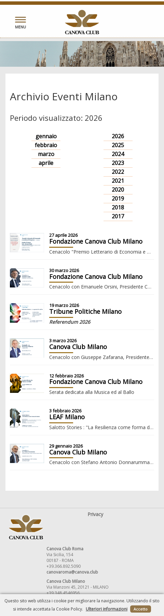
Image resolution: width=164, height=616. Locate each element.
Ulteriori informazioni (106, 609)
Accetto (141, 609)
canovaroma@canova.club (72, 572)
